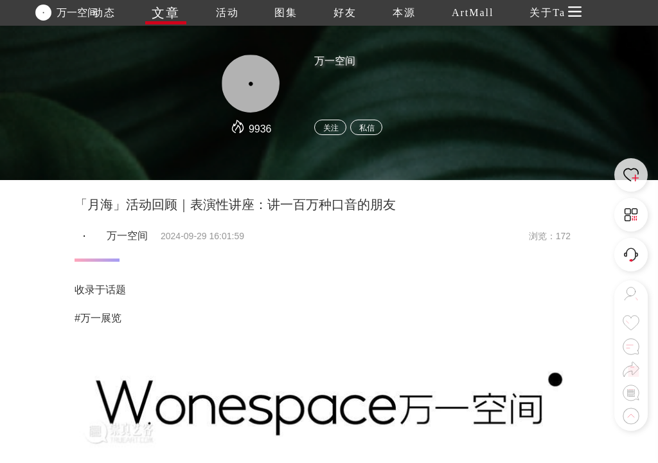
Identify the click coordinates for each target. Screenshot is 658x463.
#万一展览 (98, 318)
